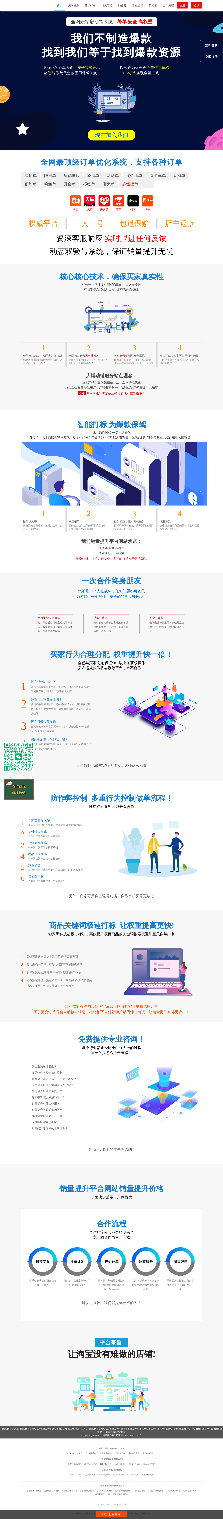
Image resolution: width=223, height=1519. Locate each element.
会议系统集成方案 (173, 1491)
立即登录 (211, 45)
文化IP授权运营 (139, 1491)
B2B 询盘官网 (105, 1464)
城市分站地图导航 (120, 1504)
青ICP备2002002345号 (131, 1435)
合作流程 (168, 5)
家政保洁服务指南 (104, 1491)
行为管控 (107, 5)
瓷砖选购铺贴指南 (122, 1491)
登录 (196, 5)
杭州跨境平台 (148, 1453)
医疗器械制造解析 (87, 1491)
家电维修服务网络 (120, 1494)
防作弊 (122, 5)
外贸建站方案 (90, 1475)
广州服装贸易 (119, 1453)
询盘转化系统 (147, 1475)
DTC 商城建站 (133, 1475)
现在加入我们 (111, 135)
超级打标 (90, 5)
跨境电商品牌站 (90, 1464)
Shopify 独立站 (149, 1464)
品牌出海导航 (104, 1475)
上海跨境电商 (105, 1453)
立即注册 (211, 57)
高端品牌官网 (118, 1475)
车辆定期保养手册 (69, 1491)
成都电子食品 (133, 1453)
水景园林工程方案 (34, 1491)
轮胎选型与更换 (189, 1491)
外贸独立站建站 (74, 1464)
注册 (182, 5)
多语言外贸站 (134, 1464)
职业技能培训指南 (155, 1491)
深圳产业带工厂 (75, 1453)
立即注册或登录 (110, 1514)
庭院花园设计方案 (102, 1494)
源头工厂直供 (75, 1475)
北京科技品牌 (91, 1453)
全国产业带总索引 (103, 1504)
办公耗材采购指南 (51, 1491)
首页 (59, 5)
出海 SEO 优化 (120, 1464)
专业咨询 (137, 5)
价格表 (153, 5)
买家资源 (73, 5)
